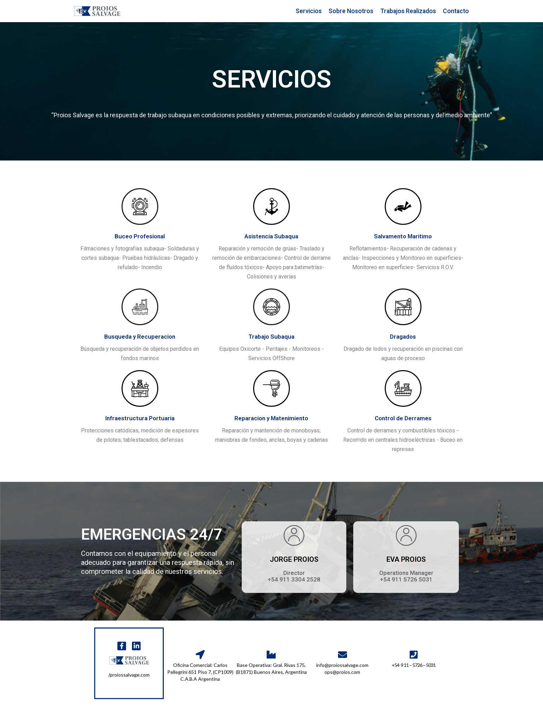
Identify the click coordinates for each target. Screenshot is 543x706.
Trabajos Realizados (408, 11)
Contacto (456, 11)
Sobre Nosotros (351, 11)
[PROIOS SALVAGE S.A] (97, 11)
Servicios (309, 11)
